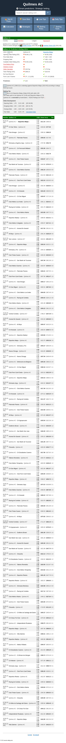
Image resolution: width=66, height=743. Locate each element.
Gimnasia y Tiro (13, 250)
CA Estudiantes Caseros (24, 452)
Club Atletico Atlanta (15, 154)
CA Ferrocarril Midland (23, 148)
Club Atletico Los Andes (16, 202)
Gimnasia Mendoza (22, 586)
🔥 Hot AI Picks (8, 20)
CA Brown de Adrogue (23, 655)
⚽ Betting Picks (41, 28)
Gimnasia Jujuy (13, 383)
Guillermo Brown (14, 426)
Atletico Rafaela (21, 644)
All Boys (11, 234)
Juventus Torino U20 (49, 45)
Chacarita (11, 447)
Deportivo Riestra (22, 575)
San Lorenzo (12, 239)
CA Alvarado (20, 191)
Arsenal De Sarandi (22, 228)
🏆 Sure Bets (25, 19)
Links (30, 735)
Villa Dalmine (21, 634)
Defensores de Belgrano (24, 362)
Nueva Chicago (13, 351)
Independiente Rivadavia (24, 623)
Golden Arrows (27, 45)
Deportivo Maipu (22, 244)
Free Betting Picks (8, 64)
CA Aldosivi (12, 660)
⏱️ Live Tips (41, 19)
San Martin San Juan (23, 431)
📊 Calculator (8, 27)
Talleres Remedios (14, 458)
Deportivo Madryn (14, 218)
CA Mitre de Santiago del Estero (26, 612)
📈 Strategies (25, 27)
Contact (35, 735)
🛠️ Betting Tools (57, 28)
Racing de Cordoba (14, 207)
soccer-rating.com (8, 740)
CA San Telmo (13, 127)
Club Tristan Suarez (23, 159)
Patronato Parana (22, 138)
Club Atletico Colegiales (16, 223)
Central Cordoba (14, 314)
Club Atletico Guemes (23, 170)
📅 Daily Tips (57, 19)
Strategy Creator (8, 67)
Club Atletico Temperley (16, 463)
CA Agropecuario (22, 420)
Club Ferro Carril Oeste (24, 180)
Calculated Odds (31, 112)
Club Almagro (13, 132)
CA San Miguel (21, 196)
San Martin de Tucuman (16, 164)
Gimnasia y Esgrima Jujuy (16, 143)
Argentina (20, 40)
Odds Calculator (8, 69)
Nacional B (46, 41)
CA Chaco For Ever (14, 618)
